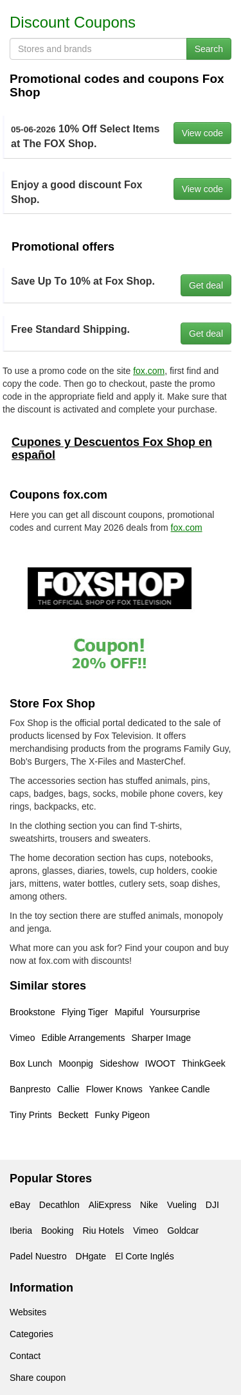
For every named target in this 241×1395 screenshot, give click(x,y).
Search (209, 49)
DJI (212, 1205)
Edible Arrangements (83, 1038)
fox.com (149, 371)
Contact (25, 1356)
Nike (149, 1205)
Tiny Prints (31, 1115)
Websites (28, 1312)
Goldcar (183, 1230)
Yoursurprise (175, 1012)
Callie (68, 1089)
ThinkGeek (204, 1063)
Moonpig (75, 1063)
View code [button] (202, 133)
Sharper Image (161, 1038)
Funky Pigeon (122, 1115)
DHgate (91, 1256)
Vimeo (22, 1038)
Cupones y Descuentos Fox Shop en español (112, 448)
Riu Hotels (103, 1230)
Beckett (73, 1115)
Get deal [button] (206, 285)
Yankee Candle (179, 1089)
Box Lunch (31, 1063)
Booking (57, 1230)
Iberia (21, 1230)
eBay (20, 1205)
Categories (31, 1334)
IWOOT (160, 1063)
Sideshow (119, 1063)
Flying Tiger (85, 1012)
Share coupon (38, 1378)
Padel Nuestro (38, 1256)
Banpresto (30, 1089)
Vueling (182, 1205)
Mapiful (128, 1012)
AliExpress (110, 1205)
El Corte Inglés (144, 1256)
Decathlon (59, 1205)
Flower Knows (114, 1089)
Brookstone (32, 1012)
